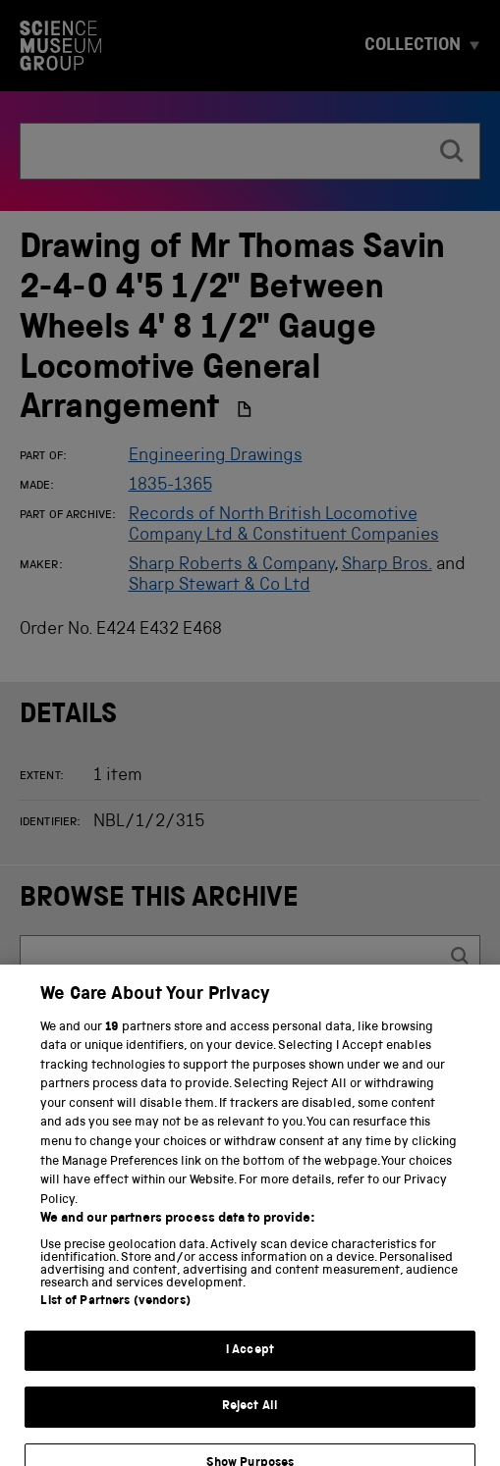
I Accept (250, 1368)
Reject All (250, 1425)
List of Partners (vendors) (115, 1319)
